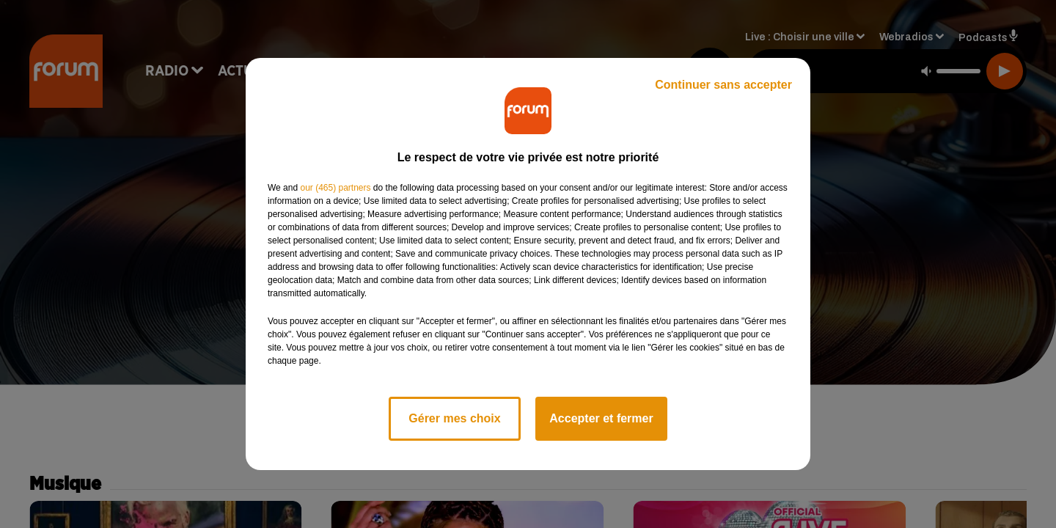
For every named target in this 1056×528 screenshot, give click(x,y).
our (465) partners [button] (335, 188)
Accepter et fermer (601, 418)
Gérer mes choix (454, 418)
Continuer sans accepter (723, 84)
